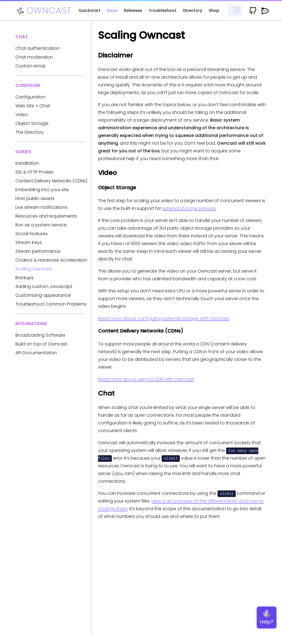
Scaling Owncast (33, 269)
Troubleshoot (163, 10)
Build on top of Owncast (41, 344)
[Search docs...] (235, 11)
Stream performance (38, 251)
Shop (214, 10)
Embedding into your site (42, 189)
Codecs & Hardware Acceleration (51, 260)
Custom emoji (30, 66)
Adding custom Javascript (43, 286)
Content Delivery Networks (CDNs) (51, 181)
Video (21, 114)
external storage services (189, 208)
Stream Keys (28, 242)
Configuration (30, 97)
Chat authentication (37, 48)
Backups (24, 278)
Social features (31, 233)
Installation (27, 163)
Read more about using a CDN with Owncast (146, 379)
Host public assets (35, 198)
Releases (133, 10)
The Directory (29, 132)
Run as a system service (41, 225)
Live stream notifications (41, 207)
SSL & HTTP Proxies (34, 172)
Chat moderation (34, 57)
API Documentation (36, 353)
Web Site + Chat (32, 106)
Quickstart (89, 10)
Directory (192, 10)
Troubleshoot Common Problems (51, 304)
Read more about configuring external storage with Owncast (163, 318)
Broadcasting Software (40, 335)
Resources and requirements (46, 216)
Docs (112, 10)
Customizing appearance (43, 295)
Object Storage (31, 123)
